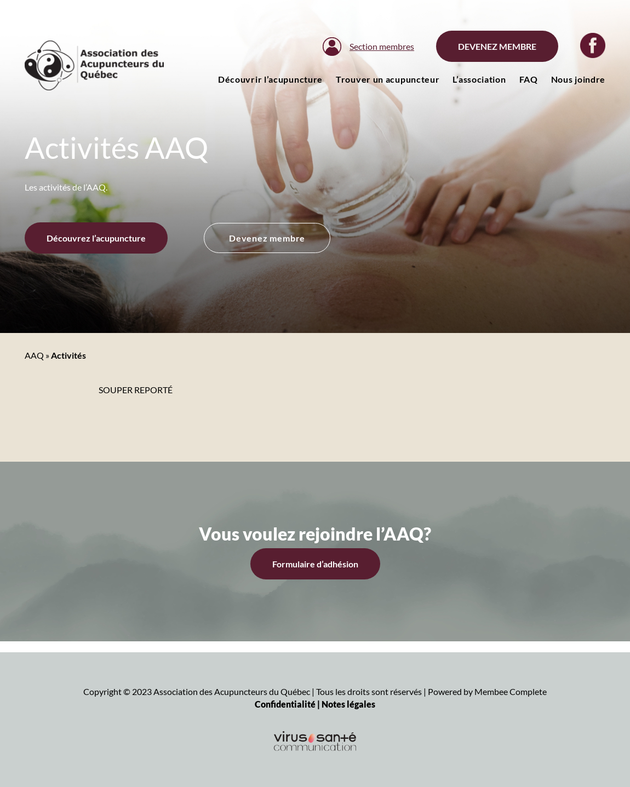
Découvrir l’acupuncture (270, 79)
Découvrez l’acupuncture (96, 238)
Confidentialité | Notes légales (315, 704)
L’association (479, 79)
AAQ (34, 355)
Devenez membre (497, 46)
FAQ (528, 79)
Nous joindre (578, 79)
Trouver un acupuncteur (387, 79)
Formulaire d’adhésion (315, 564)
